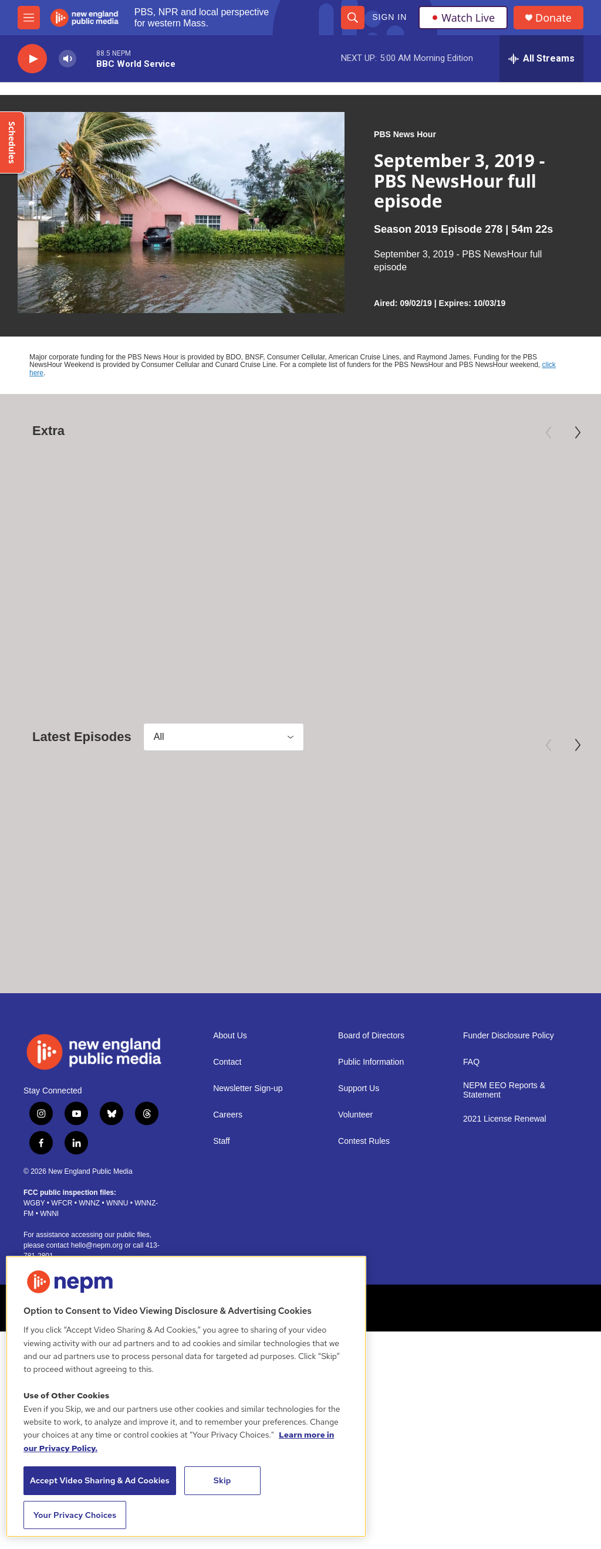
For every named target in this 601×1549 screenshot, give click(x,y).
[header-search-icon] (352, 17)
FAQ (471, 1129)
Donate (553, 18)
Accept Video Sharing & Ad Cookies (100, 1480)
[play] (32, 59)
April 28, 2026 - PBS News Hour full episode (492, 954)
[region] (186, 1396)
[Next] (577, 432)
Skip (222, 1480)
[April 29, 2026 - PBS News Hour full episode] (300, 854)
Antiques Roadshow (263, 582)
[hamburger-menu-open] (29, 17)
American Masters (50, 582)
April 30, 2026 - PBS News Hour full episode (94, 954)
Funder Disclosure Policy (508, 1102)
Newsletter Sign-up (247, 1155)
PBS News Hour (405, 134)
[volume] (67, 59)
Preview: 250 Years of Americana (290, 608)
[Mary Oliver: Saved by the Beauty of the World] (101, 508)
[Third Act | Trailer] (494, 508)
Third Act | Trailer (461, 600)
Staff (221, 1208)
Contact (227, 1129)
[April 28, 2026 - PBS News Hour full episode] (499, 854)
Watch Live (463, 18)
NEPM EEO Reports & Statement (504, 1157)
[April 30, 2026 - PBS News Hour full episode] (101, 854)
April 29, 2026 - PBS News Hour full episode (293, 954)
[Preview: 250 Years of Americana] (310, 508)
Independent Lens (443, 582)
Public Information (371, 1129)
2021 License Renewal (504, 1185)
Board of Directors (371, 1102)
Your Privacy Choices (75, 1515)
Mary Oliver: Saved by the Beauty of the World (94, 608)
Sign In (389, 17)
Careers (227, 1181)
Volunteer (355, 1181)
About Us (230, 1102)
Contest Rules (364, 1208)
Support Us (358, 1155)
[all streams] (541, 58)
